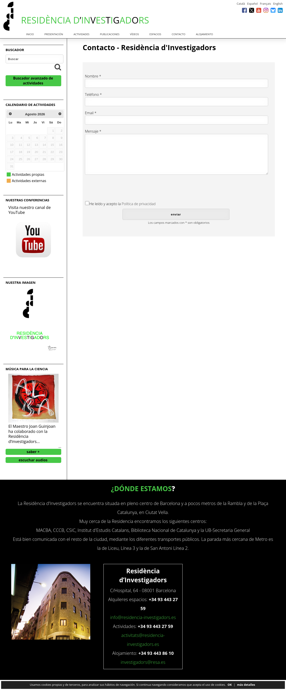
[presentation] (119, 187)
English (278, 4)
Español (252, 4)
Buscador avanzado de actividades (33, 81)
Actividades (81, 34)
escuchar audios (33, 460)
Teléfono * (93, 94)
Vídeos (134, 34)
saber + (33, 451)
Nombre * (93, 76)
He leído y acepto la (105, 203)
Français (265, 4)
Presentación (53, 34)
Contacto (178, 34)
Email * (91, 112)
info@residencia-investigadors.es (143, 617)
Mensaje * (93, 131)
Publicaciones (109, 34)
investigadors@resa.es (143, 662)
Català (241, 4)
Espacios (155, 34)
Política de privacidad (139, 203)
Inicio (30, 34)
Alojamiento (204, 34)
